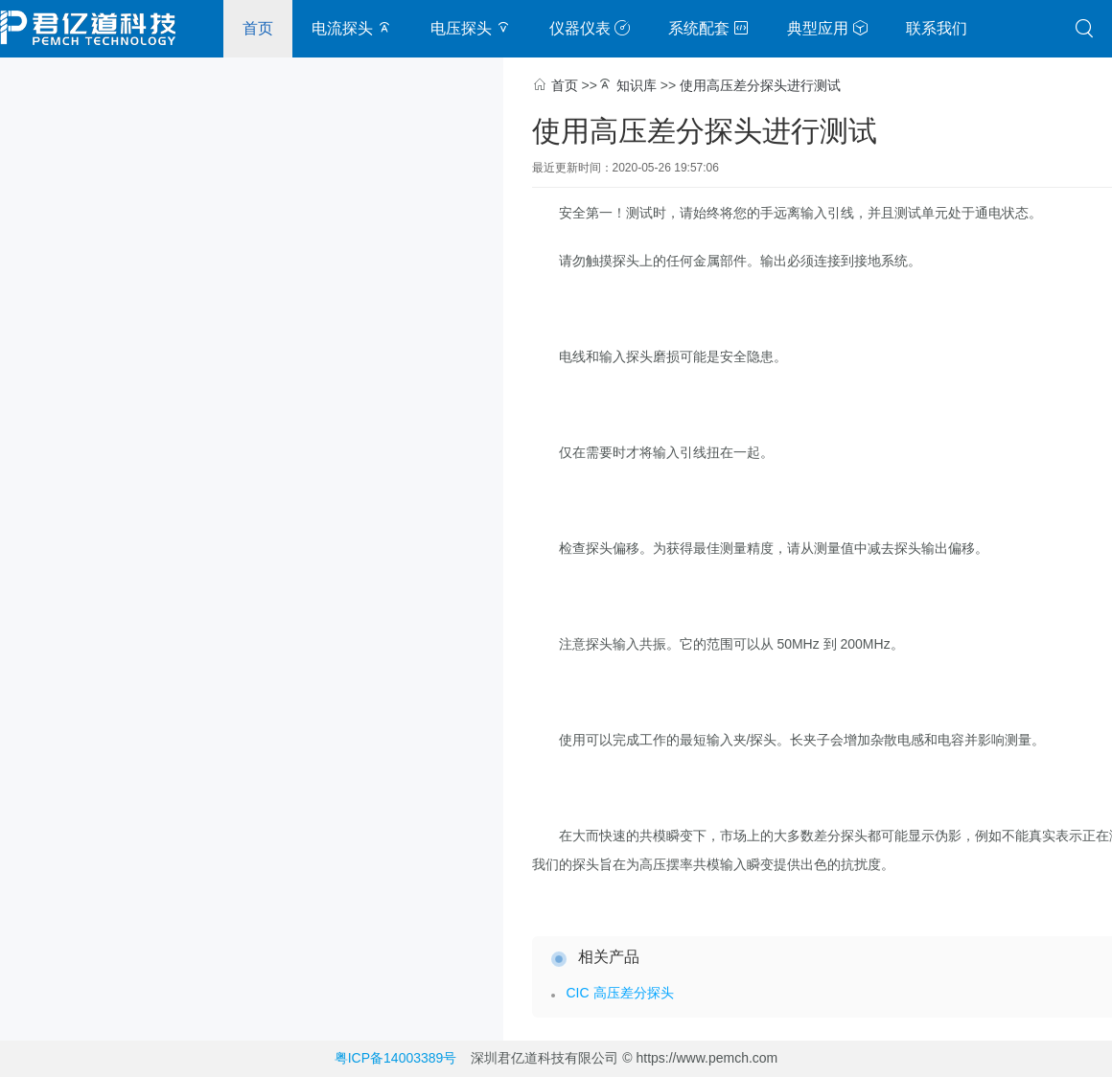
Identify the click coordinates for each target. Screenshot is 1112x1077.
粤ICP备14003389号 (396, 1058)
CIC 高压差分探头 (620, 992)
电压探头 (470, 28)
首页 (258, 28)
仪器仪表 (589, 28)
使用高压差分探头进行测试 (760, 85)
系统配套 (708, 28)
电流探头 (352, 28)
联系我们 (936, 28)
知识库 (636, 85)
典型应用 (827, 28)
